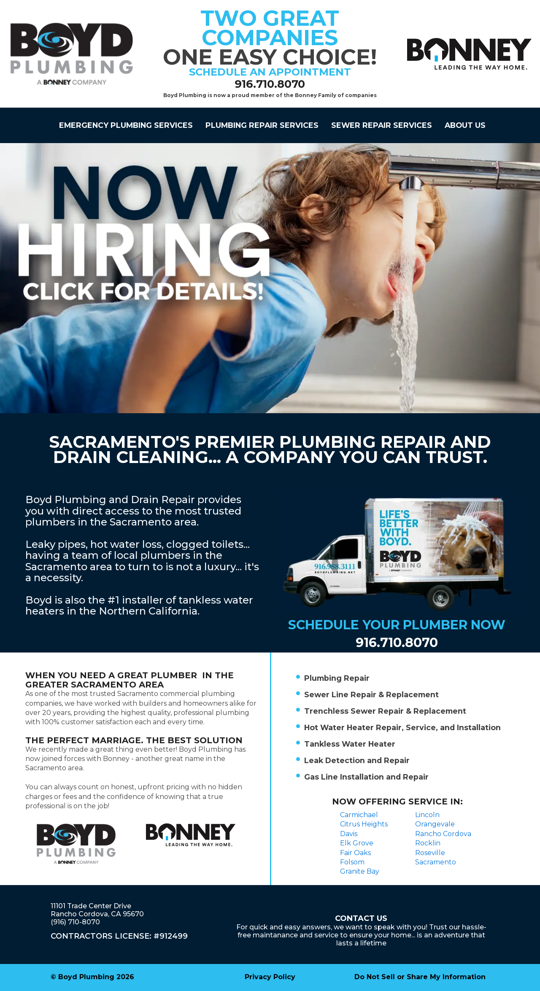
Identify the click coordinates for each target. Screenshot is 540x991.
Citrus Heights (364, 824)
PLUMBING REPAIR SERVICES (262, 125)
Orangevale (435, 824)
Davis (348, 834)
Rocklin (427, 843)
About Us (465, 125)
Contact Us (361, 918)
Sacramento (435, 862)
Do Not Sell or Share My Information (420, 977)
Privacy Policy (270, 977)
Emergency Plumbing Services (126, 125)
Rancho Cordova (443, 834)
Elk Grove (356, 843)
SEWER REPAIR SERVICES (381, 125)
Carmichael (359, 815)
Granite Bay (359, 871)
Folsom (352, 862)
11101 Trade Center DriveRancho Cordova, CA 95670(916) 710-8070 (97, 914)
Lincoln (427, 815)
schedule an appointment (270, 72)
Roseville (430, 853)
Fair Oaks (355, 853)
